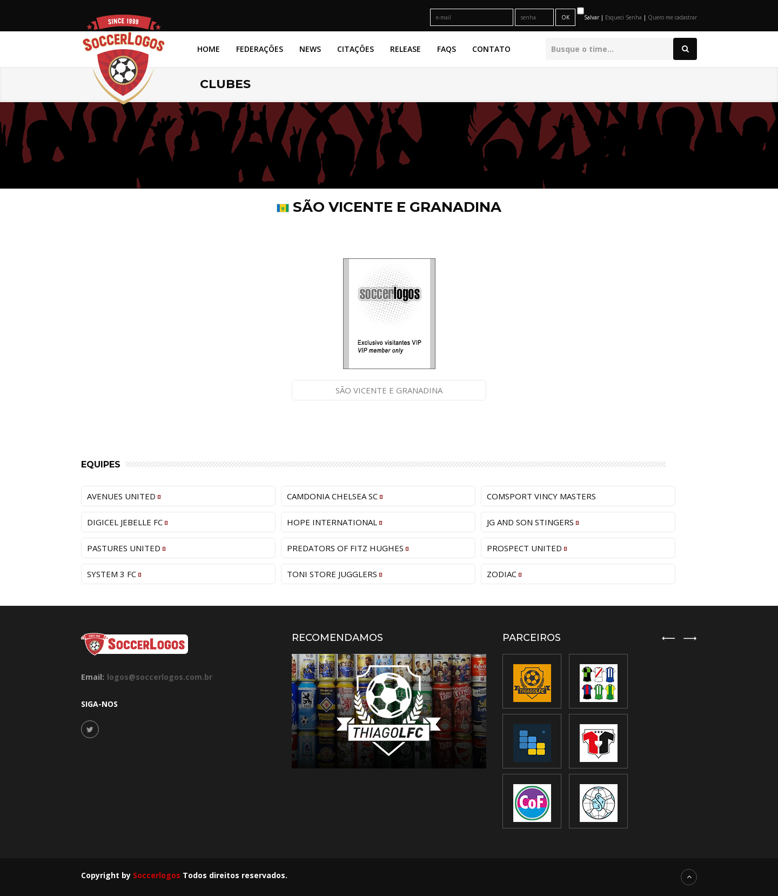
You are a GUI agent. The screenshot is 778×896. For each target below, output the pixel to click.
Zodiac (504, 574)
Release (405, 49)
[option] (598, 741)
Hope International (334, 522)
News (310, 49)
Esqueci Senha (624, 17)
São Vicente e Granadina (389, 390)
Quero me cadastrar (672, 17)
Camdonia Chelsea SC (335, 496)
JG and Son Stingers (533, 522)
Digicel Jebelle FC (127, 522)
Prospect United (527, 548)
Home (208, 49)
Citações (355, 49)
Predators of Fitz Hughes (347, 548)
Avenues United (123, 496)
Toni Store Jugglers (334, 574)
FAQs (446, 49)
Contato (491, 49)
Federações (259, 49)
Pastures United (126, 548)
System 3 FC (114, 574)
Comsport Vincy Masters (541, 496)
